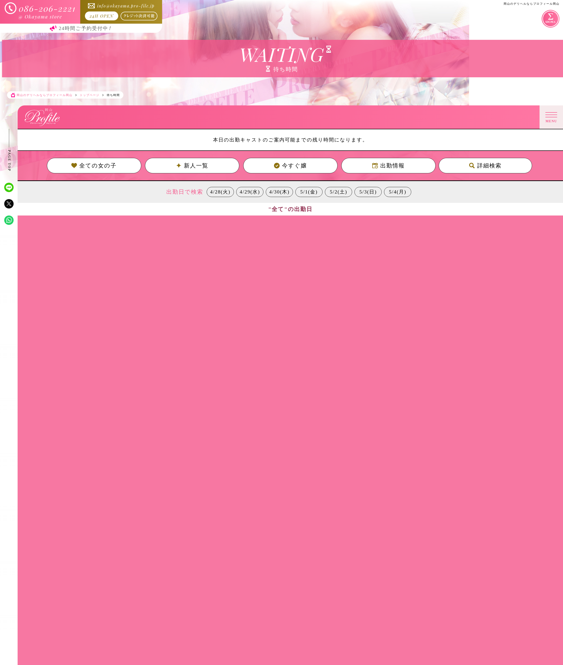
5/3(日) (368, 192)
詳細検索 (485, 166)
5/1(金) (309, 192)
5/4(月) (397, 192)
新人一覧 (192, 166)
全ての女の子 (94, 166)
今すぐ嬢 (290, 166)
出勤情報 (388, 166)
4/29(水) (250, 192)
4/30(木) (279, 192)
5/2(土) (338, 192)
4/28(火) (220, 192)
